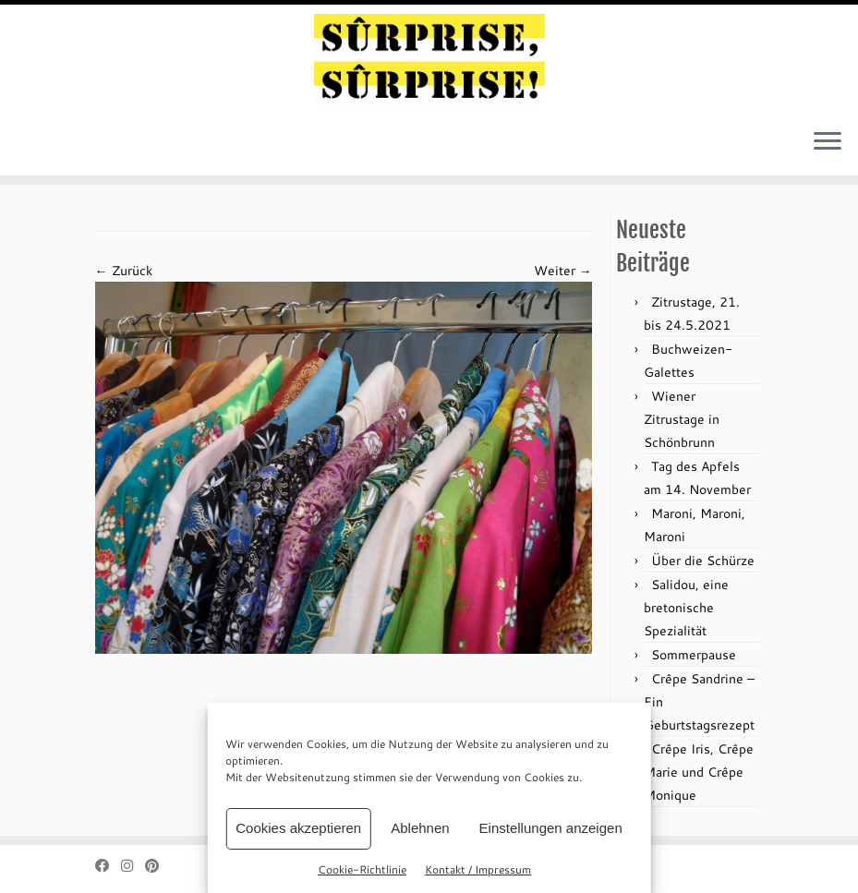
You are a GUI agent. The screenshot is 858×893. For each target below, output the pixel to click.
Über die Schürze (703, 560)
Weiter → (563, 270)
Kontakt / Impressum (478, 869)
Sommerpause (693, 654)
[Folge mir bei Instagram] (133, 865)
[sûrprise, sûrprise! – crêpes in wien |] (429, 59)
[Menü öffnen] (827, 142)
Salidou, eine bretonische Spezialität (686, 607)
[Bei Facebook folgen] (108, 865)
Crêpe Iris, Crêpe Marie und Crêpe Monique (699, 771)
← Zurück (123, 270)
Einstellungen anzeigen (550, 828)
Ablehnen (420, 828)
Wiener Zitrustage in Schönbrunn (681, 419)
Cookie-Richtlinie (362, 869)
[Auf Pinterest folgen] (158, 865)
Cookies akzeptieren (298, 828)
